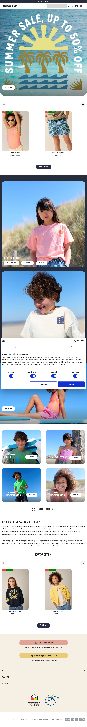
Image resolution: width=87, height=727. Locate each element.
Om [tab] (72, 347)
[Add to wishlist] (27, 112)
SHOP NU (8, 87)
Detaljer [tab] (43, 347)
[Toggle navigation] (83, 5)
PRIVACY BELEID (57, 719)
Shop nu (8, 409)
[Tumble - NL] (10, 6)
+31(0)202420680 (43, 643)
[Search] (57, 6)
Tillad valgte (43, 384)
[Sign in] (69, 6)
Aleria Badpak (15, 154)
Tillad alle (71, 384)
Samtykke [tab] (15, 347)
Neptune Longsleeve (15, 613)
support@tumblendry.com (43, 655)
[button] (82, 104)
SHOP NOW (43, 167)
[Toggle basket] (76, 5)
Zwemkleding (11, 263)
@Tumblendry (42, 509)
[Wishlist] (72, 6)
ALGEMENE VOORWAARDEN (40, 719)
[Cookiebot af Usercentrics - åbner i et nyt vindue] (76, 341)
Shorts (41, 263)
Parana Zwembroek (58, 154)
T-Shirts (28, 263)
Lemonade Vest (58, 613)
